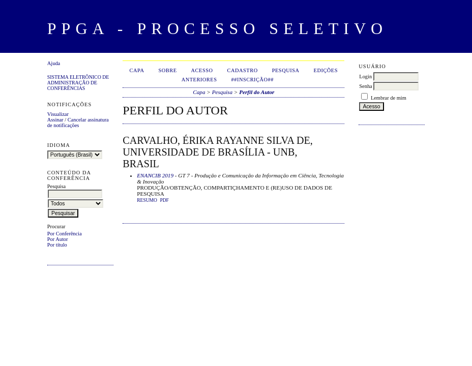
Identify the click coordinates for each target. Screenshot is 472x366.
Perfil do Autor (256, 92)
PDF (164, 200)
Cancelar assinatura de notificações (78, 122)
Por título (57, 245)
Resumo (147, 200)
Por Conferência (64, 233)
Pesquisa (286, 70)
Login (365, 76)
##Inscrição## (252, 79)
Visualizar (58, 114)
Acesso (202, 70)
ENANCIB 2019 (155, 175)
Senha (365, 86)
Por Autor (57, 239)
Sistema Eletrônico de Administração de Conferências (78, 82)
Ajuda (53, 63)
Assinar (55, 120)
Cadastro (242, 70)
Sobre (167, 70)
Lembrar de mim (388, 98)
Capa (137, 70)
